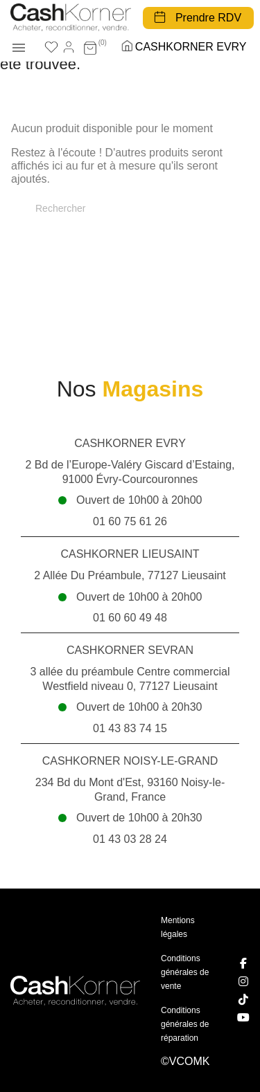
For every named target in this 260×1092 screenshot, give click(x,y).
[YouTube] (243, 1017)
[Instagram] (243, 981)
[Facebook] (243, 963)
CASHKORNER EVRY (191, 47)
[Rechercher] (130, 208)
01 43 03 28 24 (130, 839)
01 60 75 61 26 (130, 521)
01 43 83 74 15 (130, 728)
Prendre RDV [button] (208, 18)
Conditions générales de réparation (185, 1024)
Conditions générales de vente (185, 972)
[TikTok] (243, 999)
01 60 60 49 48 (130, 618)
